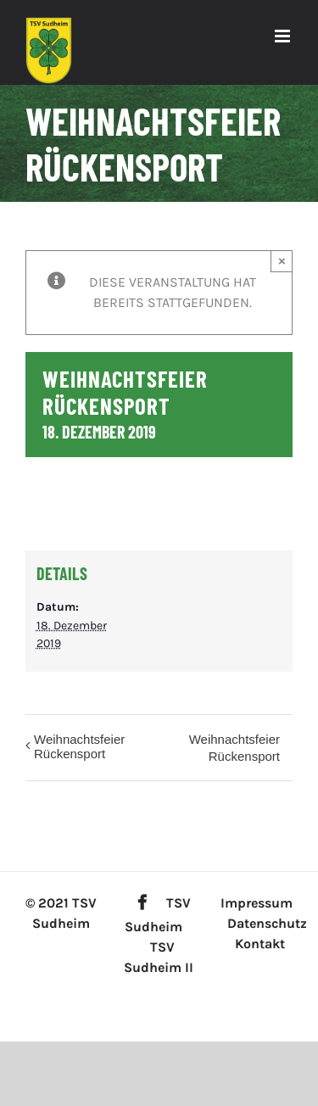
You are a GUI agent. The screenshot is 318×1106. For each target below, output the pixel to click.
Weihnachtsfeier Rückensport (79, 746)
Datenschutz (267, 923)
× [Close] (282, 261)
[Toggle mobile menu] (284, 36)
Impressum (256, 903)
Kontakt (260, 944)
